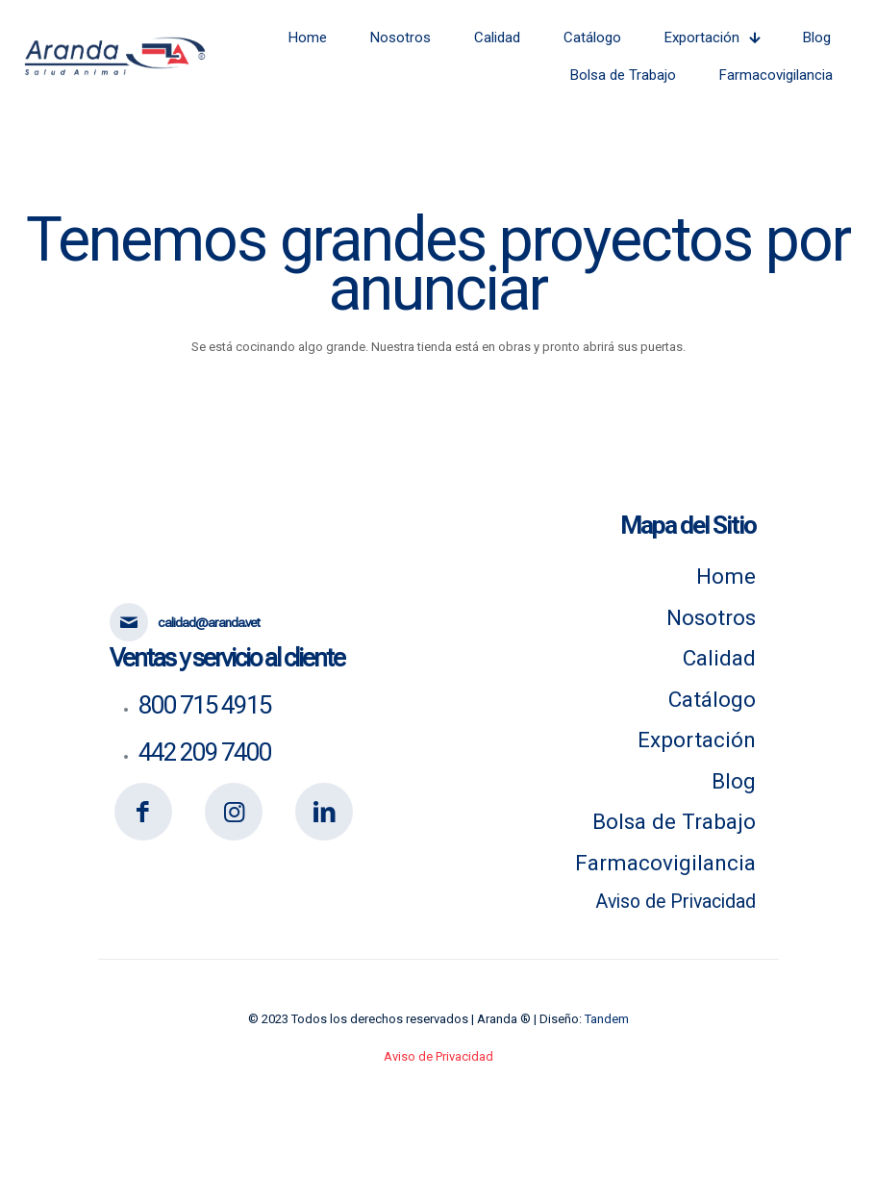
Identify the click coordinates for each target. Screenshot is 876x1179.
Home (726, 576)
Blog (734, 780)
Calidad (719, 657)
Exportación (697, 739)
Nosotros (711, 617)
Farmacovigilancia (665, 862)
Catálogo (712, 699)
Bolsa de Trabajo (674, 821)
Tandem (607, 1019)
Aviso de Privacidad (675, 902)
